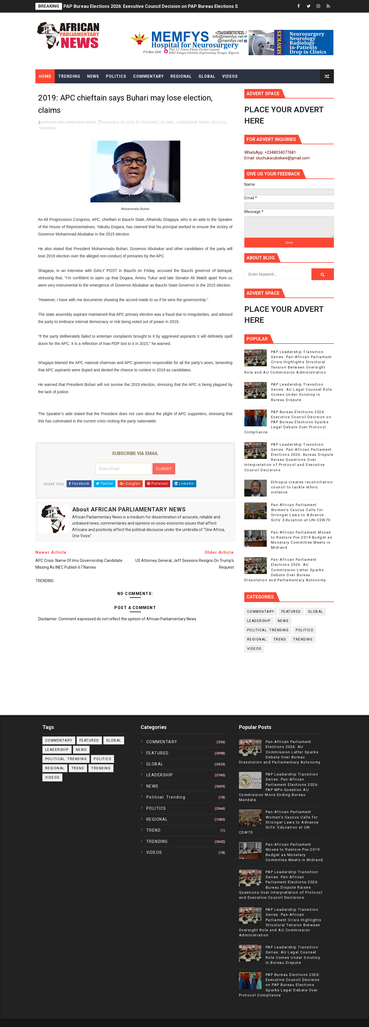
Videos (230, 76)
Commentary (148, 76)
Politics (116, 76)
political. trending (268, 630)
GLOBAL (167, 122)
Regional (181, 76)
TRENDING (47, 128)
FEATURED (149, 122)
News (93, 76)
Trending (69, 76)
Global (207, 76)
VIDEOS (254, 649)
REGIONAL (256, 639)
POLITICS (218, 122)
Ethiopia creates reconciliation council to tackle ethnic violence (302, 487)
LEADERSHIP (187, 122)
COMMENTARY (260, 612)
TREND (280, 639)
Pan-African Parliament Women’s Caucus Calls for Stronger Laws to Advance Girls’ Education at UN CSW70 (279, 822)
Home (45, 76)
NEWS (204, 122)
